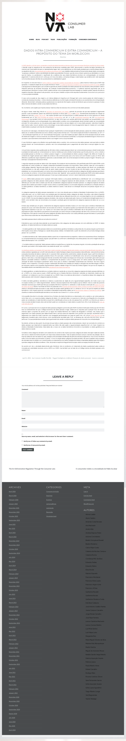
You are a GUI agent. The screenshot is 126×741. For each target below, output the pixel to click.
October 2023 (13, 592)
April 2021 (12, 683)
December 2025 (14, 510)
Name (24, 407)
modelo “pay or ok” (40, 115)
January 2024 (13, 580)
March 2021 (12, 687)
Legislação (50, 510)
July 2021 (12, 670)
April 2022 (12, 637)
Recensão (49, 514)
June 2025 (12, 526)
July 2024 (12, 559)
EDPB (77, 113)
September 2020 (14, 711)
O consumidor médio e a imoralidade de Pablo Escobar (92, 467)
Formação (73, 39)
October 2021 (13, 662)
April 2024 (12, 568)
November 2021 (14, 658)
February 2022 (13, 646)
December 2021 (14, 654)
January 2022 (13, 650)
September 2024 (14, 555)
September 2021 (14, 666)
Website (24, 424)
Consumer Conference (88, 39)
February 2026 (13, 502)
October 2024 (13, 551)
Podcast (45, 39)
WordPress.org (89, 506)
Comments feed (89, 502)
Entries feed (88, 498)
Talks (52, 39)
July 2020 (12, 720)
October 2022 (13, 621)
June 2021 (12, 675)
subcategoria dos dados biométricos (59, 267)
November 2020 (14, 703)
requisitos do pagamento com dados (57, 111)
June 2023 (12, 600)
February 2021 (13, 691)
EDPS (69, 113)
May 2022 (12, 633)
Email (24, 416)
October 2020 (13, 707)
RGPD (25, 179)
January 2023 (13, 613)
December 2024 (14, 543)
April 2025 (12, 535)
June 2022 (12, 629)
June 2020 (12, 724)
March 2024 (12, 572)
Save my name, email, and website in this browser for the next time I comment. (47, 435)
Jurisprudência (51, 506)
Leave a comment (98, 358)
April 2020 (12, 732)
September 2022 (14, 625)
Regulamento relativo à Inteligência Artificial (88, 290)
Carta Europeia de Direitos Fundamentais (49, 117)
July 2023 (12, 596)
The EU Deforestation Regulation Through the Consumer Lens (35, 469)
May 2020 (12, 728)
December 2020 (14, 699)
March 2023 (12, 605)
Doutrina (63, 57)
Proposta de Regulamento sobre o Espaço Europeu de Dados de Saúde (83, 286)
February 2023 (13, 609)
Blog (38, 39)
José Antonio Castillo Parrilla (41, 358)
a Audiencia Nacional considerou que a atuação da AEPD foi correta (79, 84)
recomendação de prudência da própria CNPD (48, 71)
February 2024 (13, 576)
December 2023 (14, 584)
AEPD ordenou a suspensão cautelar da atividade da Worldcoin (61, 82)
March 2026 (12, 498)
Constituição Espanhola (82, 117)
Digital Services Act (96, 315)
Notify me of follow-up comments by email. (38, 439)
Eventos (49, 502)
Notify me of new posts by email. (34, 443)
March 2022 (12, 642)
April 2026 (12, 494)
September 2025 (14, 522)
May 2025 (12, 531)
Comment (25, 389)
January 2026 (13, 506)
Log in (86, 494)
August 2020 (13, 716)
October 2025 (13, 518)
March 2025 (12, 539)
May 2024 (12, 563)
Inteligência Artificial (65, 358)
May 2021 (12, 679)
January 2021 (13, 695)
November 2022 (14, 617)
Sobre (31, 39)
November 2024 (14, 547)
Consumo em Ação (52, 494)
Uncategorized (51, 518)
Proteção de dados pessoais (81, 358)
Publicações (62, 39)
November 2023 (14, 588)
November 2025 (14, 514)
